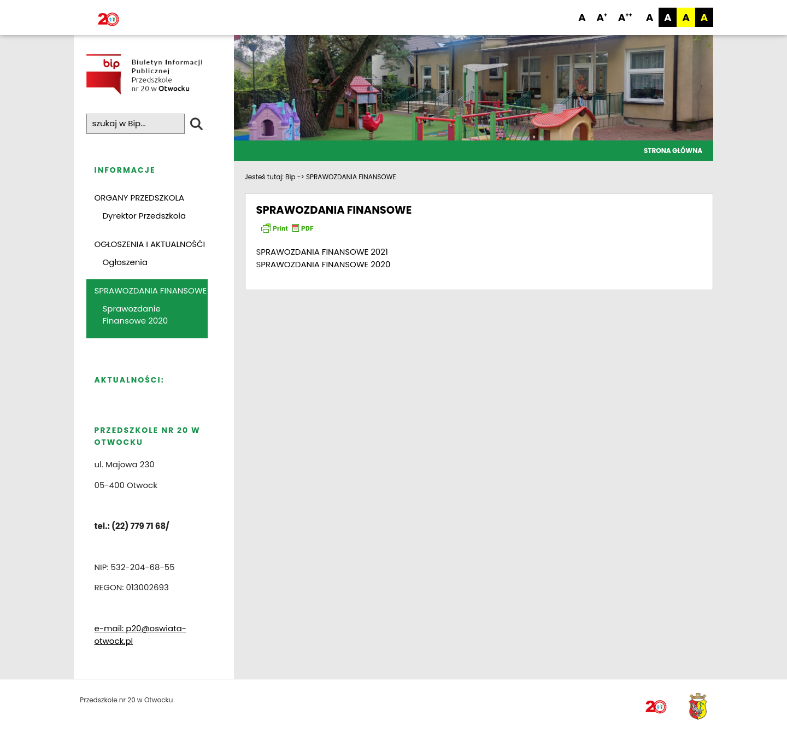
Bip (290, 176)
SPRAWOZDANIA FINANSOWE (151, 291)
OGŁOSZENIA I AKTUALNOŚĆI (150, 244)
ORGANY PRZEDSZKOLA (140, 198)
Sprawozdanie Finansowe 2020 (135, 315)
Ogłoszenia (125, 262)
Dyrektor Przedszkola (144, 215)
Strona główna (673, 150)
